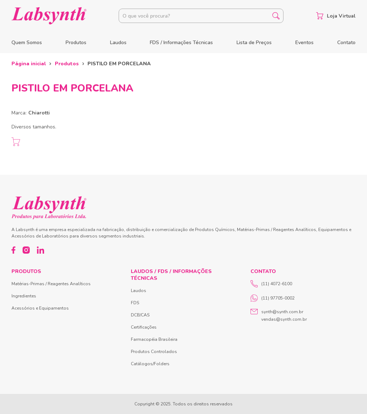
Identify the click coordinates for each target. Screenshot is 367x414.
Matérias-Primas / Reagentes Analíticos (51, 284)
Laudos (118, 42)
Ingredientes (23, 296)
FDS (135, 303)
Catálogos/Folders (150, 364)
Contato (346, 42)
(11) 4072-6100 (271, 283)
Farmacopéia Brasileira (154, 339)
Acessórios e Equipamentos (40, 308)
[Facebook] (13, 250)
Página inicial (28, 63)
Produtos (76, 42)
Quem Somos (26, 42)
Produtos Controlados (154, 351)
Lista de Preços (254, 42)
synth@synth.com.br (282, 312)
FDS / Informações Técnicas (181, 42)
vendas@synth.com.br (284, 319)
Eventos (304, 42)
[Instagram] (26, 250)
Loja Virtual (336, 15)
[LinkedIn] (40, 250)
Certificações (144, 327)
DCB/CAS (140, 315)
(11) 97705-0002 (273, 298)
